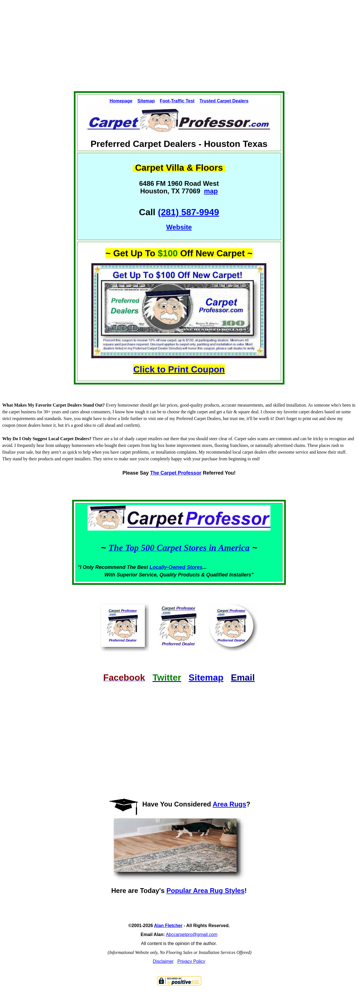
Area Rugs (229, 804)
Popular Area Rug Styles (205, 890)
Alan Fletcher (168, 925)
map (211, 191)
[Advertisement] (179, 49)
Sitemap (146, 101)
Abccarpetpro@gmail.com (191, 934)
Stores (194, 567)
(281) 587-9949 (188, 212)
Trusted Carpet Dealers (223, 101)
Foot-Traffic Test (177, 101)
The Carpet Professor (175, 473)
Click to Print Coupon (179, 369)
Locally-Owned (168, 567)
